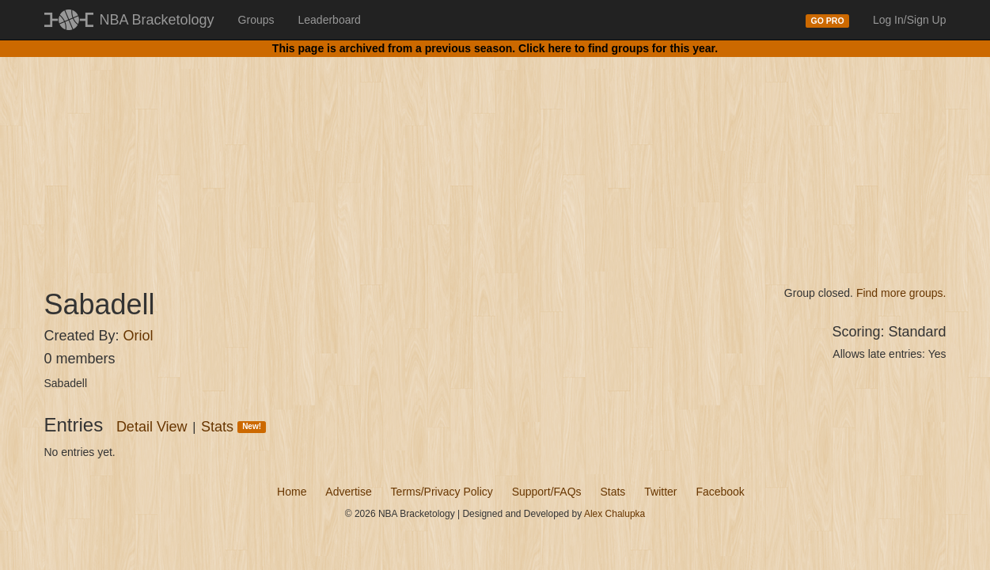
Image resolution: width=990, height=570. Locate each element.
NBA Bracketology (157, 20)
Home (291, 491)
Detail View (152, 427)
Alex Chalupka (614, 513)
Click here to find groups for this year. (618, 48)
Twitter (660, 491)
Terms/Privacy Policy (442, 491)
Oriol (138, 336)
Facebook (720, 491)
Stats (233, 427)
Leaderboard (329, 19)
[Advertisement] (495, 158)
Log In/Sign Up (909, 19)
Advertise (348, 491)
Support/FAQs (547, 491)
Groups (256, 19)
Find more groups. (901, 293)
